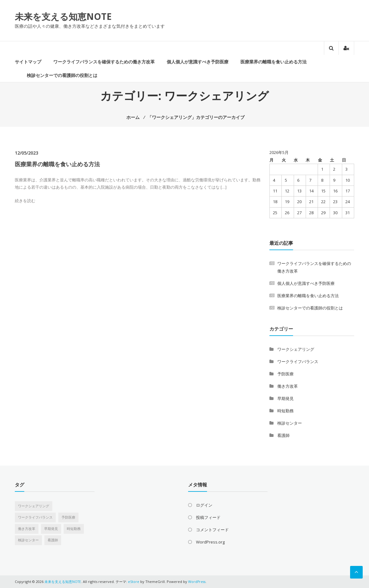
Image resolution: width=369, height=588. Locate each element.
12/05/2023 (26, 153)
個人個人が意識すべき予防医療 (197, 62)
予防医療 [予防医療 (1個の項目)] (68, 517)
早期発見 (285, 398)
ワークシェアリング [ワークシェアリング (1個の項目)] (33, 506)
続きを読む (25, 200)
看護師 (283, 435)
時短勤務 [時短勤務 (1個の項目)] (74, 528)
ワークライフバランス (297, 361)
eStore (134, 581)
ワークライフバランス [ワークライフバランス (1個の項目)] (35, 517)
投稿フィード (208, 517)
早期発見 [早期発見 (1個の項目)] (51, 528)
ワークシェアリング (295, 349)
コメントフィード (212, 529)
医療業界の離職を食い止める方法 (273, 62)
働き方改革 (287, 386)
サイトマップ (28, 62)
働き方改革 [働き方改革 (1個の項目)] (26, 528)
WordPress (198, 581)
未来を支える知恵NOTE (63, 16)
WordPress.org (210, 542)
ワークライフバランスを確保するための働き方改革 (104, 62)
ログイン (204, 505)
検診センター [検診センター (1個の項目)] (28, 540)
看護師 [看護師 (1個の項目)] (53, 540)
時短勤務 (285, 411)
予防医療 (285, 374)
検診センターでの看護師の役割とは (62, 75)
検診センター (289, 423)
